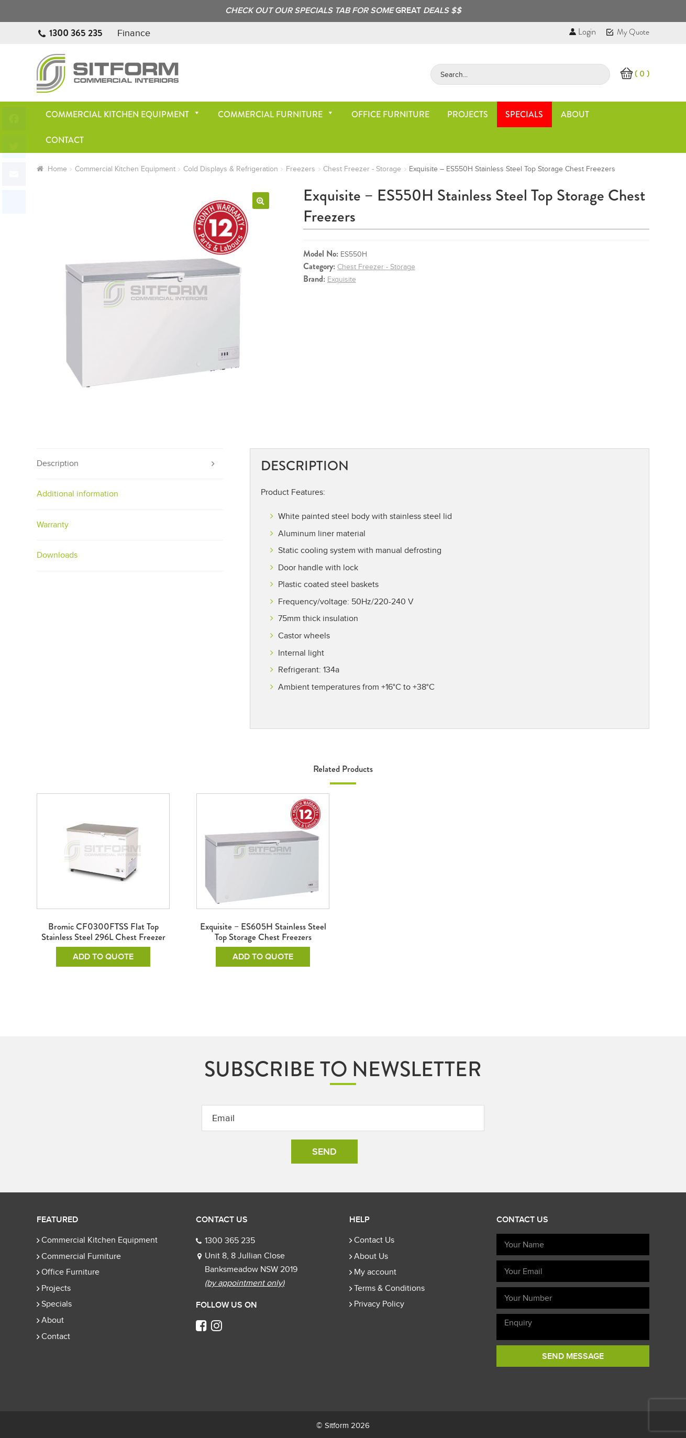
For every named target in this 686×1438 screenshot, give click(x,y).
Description (58, 463)
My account (375, 1272)
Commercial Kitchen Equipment (123, 114)
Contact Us (374, 1240)
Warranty (53, 524)
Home (57, 169)
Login (582, 32)
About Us (371, 1256)
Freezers (300, 169)
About (575, 114)
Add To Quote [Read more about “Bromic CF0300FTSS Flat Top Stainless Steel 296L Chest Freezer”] (103, 956)
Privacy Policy (379, 1304)
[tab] (130, 464)
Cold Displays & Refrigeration (230, 169)
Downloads (57, 555)
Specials (524, 114)
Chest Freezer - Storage (362, 169)
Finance (133, 33)
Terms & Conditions (389, 1288)
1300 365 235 (76, 33)
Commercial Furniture (276, 114)
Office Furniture (390, 114)
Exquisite (341, 279)
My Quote (627, 32)
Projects (467, 114)
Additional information (77, 494)
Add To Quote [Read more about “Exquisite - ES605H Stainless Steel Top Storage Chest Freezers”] (263, 956)
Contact (65, 140)
